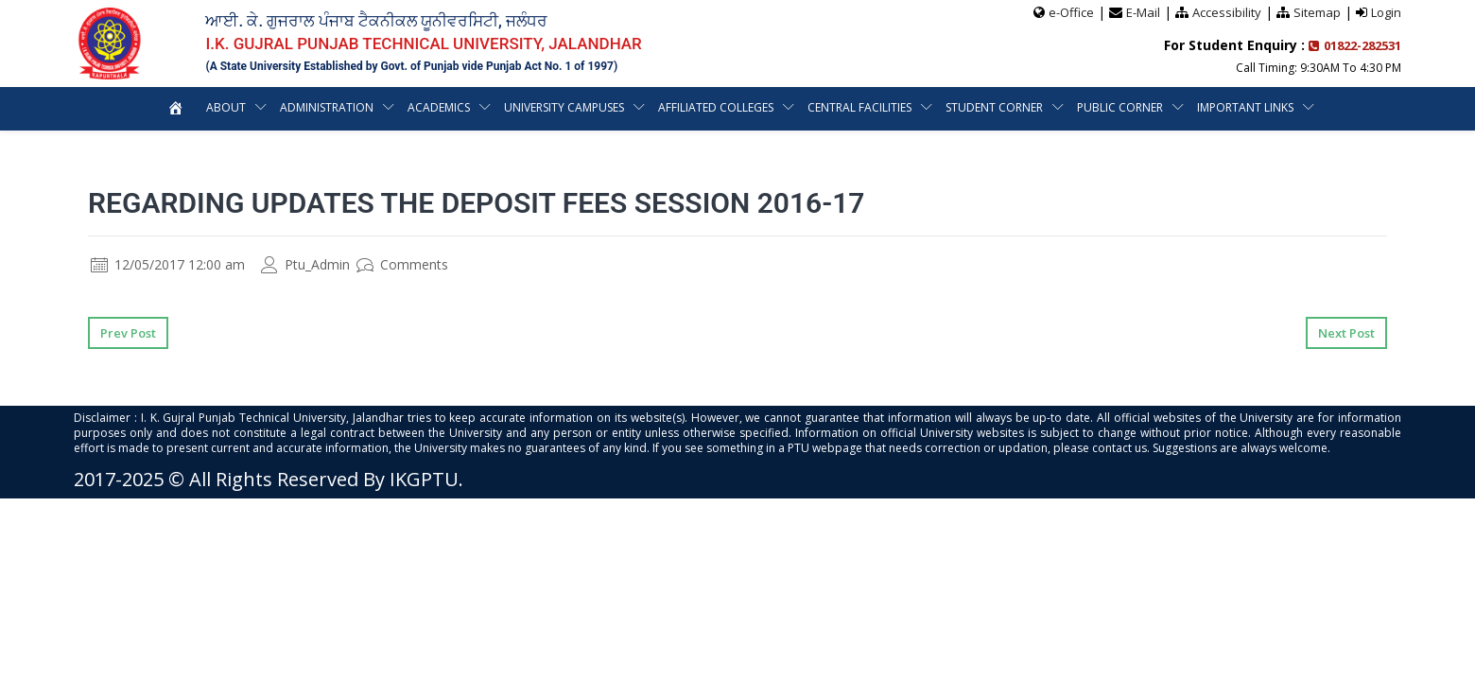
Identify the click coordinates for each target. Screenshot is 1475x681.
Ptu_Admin (305, 264)
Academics (439, 107)
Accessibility (1226, 12)
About (226, 107)
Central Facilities (859, 107)
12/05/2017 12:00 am (168, 264)
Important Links (1245, 107)
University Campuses (564, 107)
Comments (402, 264)
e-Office (1071, 12)
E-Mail (1143, 12)
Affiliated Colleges (715, 107)
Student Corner (994, 107)
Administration (326, 107)
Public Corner (1120, 107)
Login (1386, 12)
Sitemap (1317, 12)
